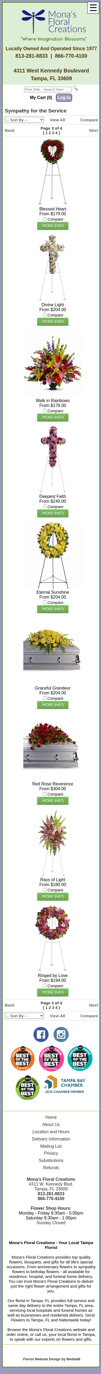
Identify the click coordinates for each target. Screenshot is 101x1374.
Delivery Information (51, 1139)
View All (57, 120)
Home (51, 1117)
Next (93, 130)
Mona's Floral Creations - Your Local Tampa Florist (51, 1245)
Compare (89, 120)
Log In (64, 97)
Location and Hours (51, 1131)
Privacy (51, 1153)
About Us (51, 1124)
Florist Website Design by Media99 (51, 1359)
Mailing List (51, 1146)
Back (9, 130)
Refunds (51, 1167)
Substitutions (51, 1160)
